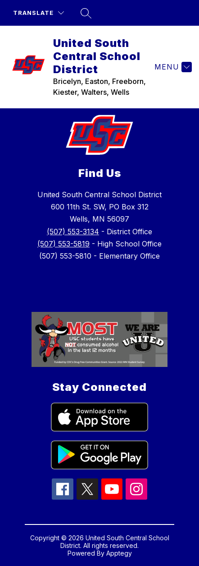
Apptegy (119, 553)
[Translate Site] (38, 13)
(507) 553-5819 (63, 243)
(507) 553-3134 (73, 231)
